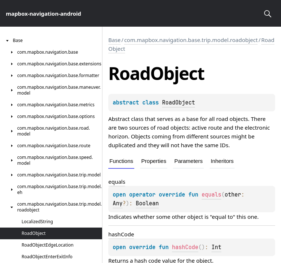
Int (216, 247)
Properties (153, 161)
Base (114, 39)
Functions (121, 161)
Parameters (188, 161)
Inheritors (222, 161)
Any (118, 203)
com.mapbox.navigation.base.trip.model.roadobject (191, 39)
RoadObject (178, 102)
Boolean (147, 203)
